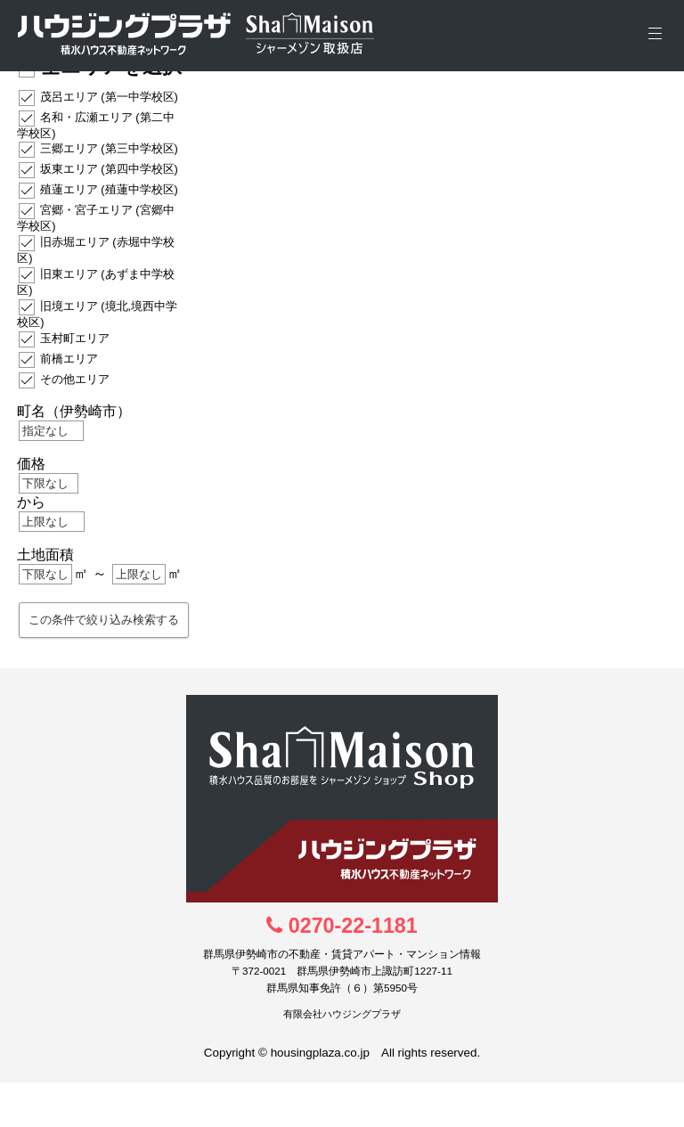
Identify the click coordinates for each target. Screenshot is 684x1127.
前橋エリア (69, 357)
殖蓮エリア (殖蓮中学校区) (109, 189)
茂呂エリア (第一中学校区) (109, 95)
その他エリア (75, 378)
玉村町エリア (75, 337)
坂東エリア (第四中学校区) (109, 169)
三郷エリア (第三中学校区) (109, 148)
